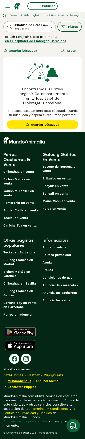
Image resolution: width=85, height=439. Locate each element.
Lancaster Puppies (22, 387)
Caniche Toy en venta (20, 225)
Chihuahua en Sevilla (19, 283)
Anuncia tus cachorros (59, 293)
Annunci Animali (48, 381)
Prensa (47, 270)
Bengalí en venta (55, 193)
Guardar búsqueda (20, 51)
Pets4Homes (13, 375)
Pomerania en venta (19, 203)
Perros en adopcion (18, 314)
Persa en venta (54, 209)
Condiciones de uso (57, 277)
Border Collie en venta (20, 210)
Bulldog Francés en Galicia (18, 293)
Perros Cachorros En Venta (17, 159)
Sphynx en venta (55, 186)
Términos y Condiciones (50, 409)
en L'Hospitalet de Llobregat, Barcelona (35, 41)
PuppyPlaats (53, 375)
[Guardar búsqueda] (73, 425)
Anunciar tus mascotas (60, 285)
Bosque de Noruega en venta (59, 169)
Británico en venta (56, 178)
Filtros (69, 27)
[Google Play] (20, 332)
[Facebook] (14, 359)
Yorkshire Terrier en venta (18, 193)
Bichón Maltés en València (16, 274)
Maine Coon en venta (58, 201)
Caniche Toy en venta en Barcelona (20, 305)
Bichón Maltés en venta (16, 181)
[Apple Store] (20, 345)
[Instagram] (26, 359)
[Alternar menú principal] (7, 6)
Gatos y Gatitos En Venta (59, 157)
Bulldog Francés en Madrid (18, 262)
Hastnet (33, 375)
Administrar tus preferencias (25, 421)
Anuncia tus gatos (56, 300)
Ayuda (47, 262)
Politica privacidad (56, 255)
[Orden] (71, 50)
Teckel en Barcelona (19, 252)
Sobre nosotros (54, 247)
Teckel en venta (15, 218)
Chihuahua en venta (18, 172)
